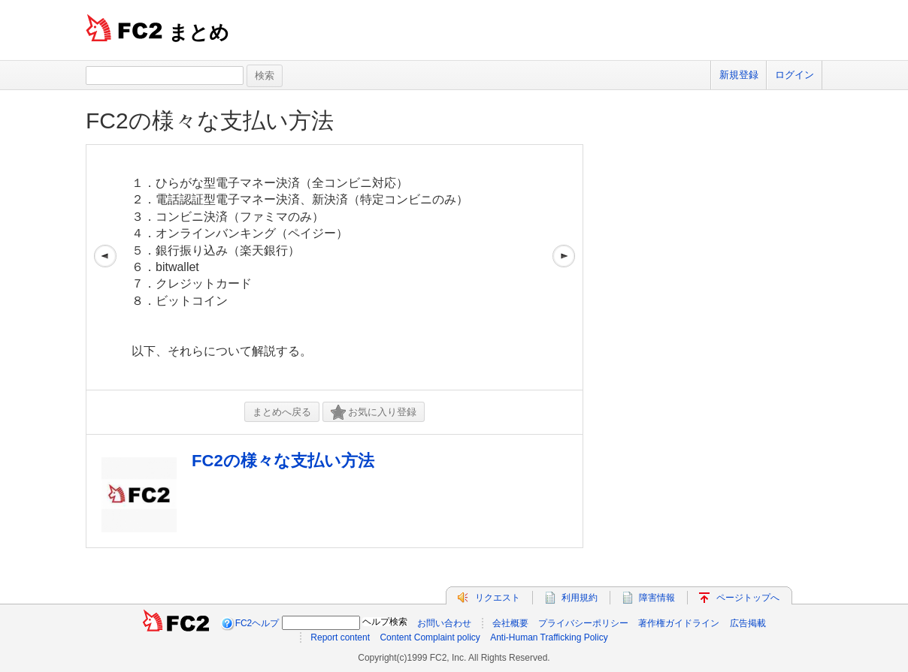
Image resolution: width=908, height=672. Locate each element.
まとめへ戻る (282, 411)
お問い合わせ (444, 623)
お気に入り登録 (373, 412)
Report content (340, 637)
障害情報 (657, 597)
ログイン (794, 74)
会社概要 (510, 623)
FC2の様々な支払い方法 (210, 120)
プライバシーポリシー (583, 623)
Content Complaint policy (430, 637)
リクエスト (497, 597)
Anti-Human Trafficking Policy (549, 637)
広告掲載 (748, 623)
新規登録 (738, 74)
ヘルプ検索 (384, 621)
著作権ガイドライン (678, 623)
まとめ (198, 32)
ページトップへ (747, 597)
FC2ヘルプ (257, 623)
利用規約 (579, 597)
